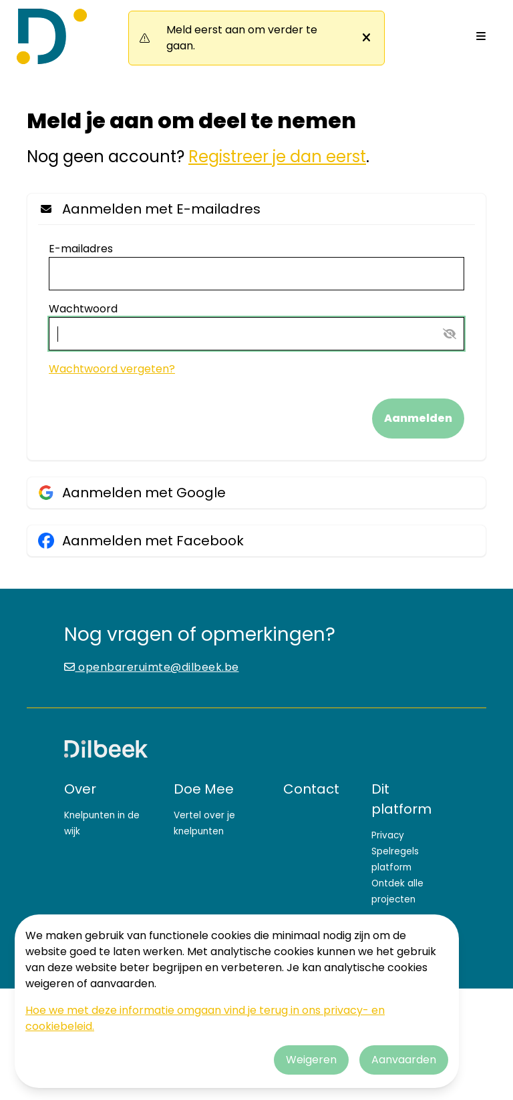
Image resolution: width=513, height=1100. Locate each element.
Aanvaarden (403, 1059)
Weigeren (311, 1059)
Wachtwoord (83, 308)
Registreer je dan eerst (277, 157)
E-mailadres (81, 248)
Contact (311, 789)
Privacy (387, 835)
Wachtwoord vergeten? (112, 368)
